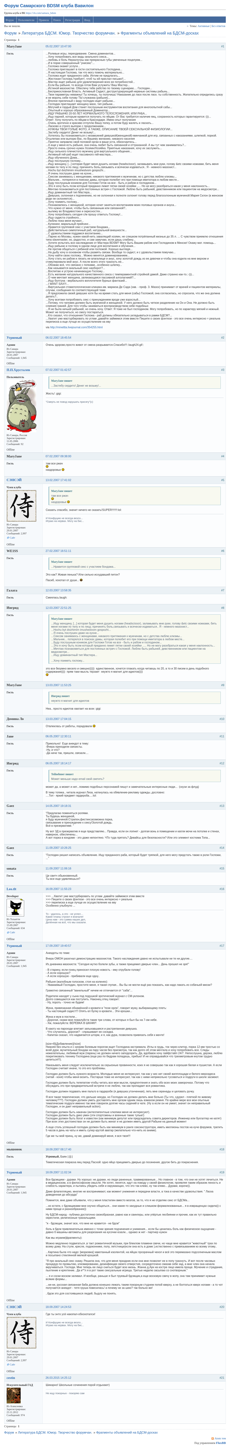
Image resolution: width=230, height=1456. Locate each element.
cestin (12, 1384)
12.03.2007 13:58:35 (60, 593)
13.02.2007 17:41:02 (60, 483)
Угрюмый (16, 341)
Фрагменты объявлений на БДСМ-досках (161, 36)
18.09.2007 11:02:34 (60, 1178)
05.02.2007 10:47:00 (60, 49)
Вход (89, 23)
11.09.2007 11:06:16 (60, 871)
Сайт (14, 540)
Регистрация (74, 23)
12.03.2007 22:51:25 (60, 611)
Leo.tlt (13, 892)
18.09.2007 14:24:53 (60, 1313)
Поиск (58, 23)
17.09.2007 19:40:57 (60, 949)
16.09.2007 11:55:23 (60, 892)
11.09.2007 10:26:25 (60, 851)
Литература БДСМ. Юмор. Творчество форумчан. (70, 36)
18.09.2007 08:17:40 (60, 1155)
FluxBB (219, 1449)
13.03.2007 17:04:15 (60, 722)
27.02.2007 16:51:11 (60, 554)
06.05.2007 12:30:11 (60, 739)
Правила (45, 23)
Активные (202, 29)
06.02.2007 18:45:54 (60, 340)
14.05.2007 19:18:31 (60, 809)
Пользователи (28, 23)
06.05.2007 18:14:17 (60, 766)
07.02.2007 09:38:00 (60, 459)
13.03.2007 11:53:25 (60, 688)
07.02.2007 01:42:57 (60, 373)
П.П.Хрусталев (20, 373)
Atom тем (218, 1444)
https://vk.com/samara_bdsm (42, 16)
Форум (11, 23)
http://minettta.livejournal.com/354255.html (78, 330)
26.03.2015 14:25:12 (60, 1384)
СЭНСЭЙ (15, 483)
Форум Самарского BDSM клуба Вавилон (50, 8)
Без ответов (217, 29)
